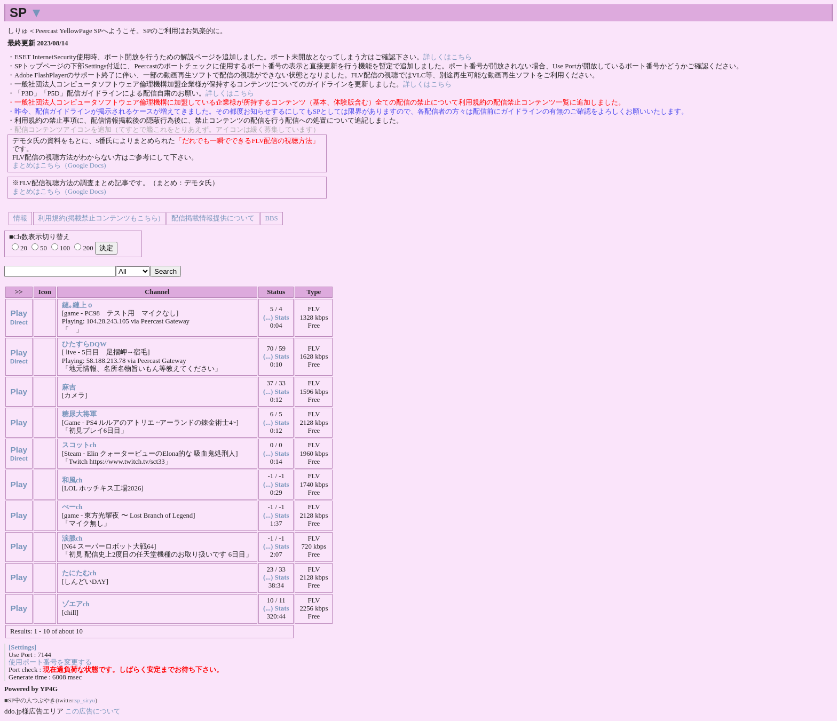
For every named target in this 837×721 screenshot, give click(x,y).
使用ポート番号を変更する (50, 662)
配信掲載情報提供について (213, 218)
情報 (20, 218)
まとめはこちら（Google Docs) (59, 165)
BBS (271, 218)
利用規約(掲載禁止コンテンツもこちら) (99, 218)
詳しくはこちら (447, 57)
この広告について (93, 711)
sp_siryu (85, 700)
